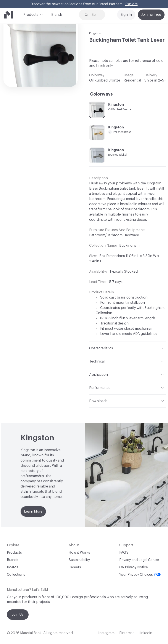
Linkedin (145, 633)
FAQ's (123, 552)
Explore (131, 4)
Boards (12, 567)
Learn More (33, 511)
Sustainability (79, 560)
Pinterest (126, 633)
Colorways (101, 94)
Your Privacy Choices (140, 574)
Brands (57, 14)
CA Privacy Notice (133, 567)
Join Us (17, 614)
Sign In (126, 14)
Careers (75, 567)
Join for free (151, 14)
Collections (16, 574)
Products (30, 14)
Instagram (106, 633)
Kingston (95, 33)
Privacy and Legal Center (139, 560)
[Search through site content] (95, 14)
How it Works (79, 552)
